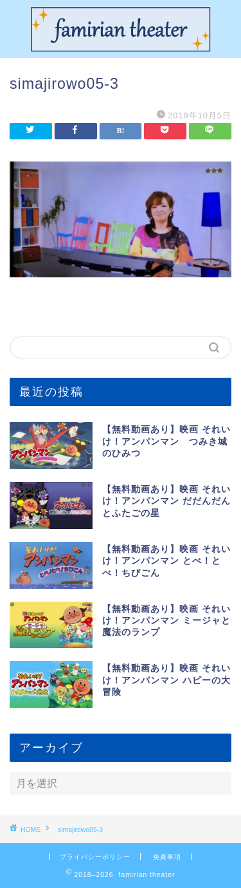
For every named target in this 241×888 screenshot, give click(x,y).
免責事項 (167, 856)
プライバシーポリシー (95, 856)
